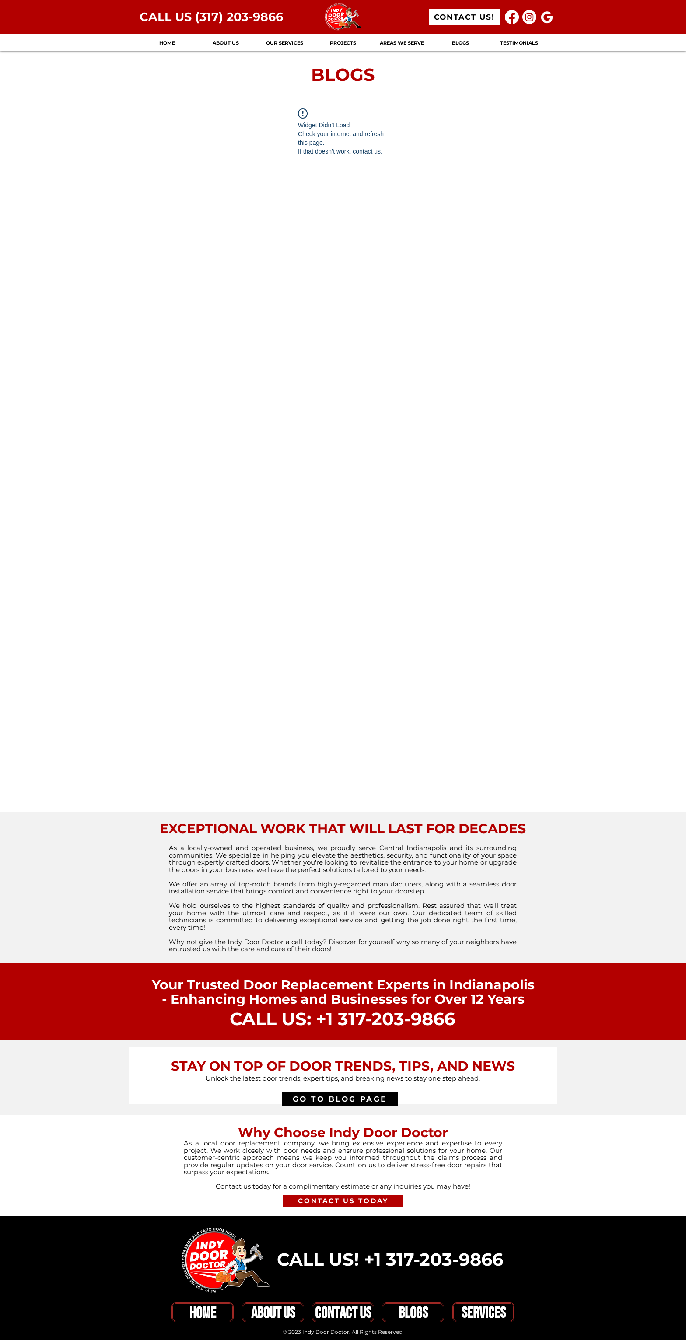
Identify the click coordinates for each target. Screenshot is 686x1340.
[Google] (547, 17)
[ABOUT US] (273, 1312)
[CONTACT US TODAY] (343, 1201)
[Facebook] (512, 17)
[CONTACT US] (343, 1312)
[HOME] (203, 1312)
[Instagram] (529, 17)
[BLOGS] (413, 1312)
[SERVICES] (483, 1312)
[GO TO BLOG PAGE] (340, 1099)
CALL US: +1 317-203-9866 (342, 1018)
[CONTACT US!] (464, 16)
